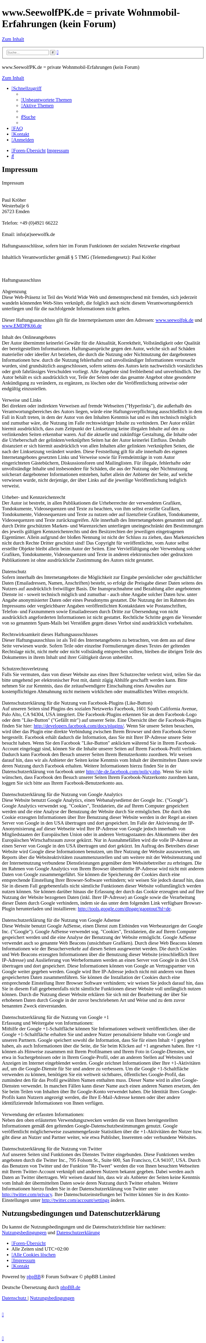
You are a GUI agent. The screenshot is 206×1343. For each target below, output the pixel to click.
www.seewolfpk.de (174, 320)
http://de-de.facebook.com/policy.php (123, 771)
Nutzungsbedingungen (24, 1232)
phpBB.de (70, 1287)
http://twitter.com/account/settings (76, 1200)
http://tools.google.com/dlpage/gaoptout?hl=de (124, 908)
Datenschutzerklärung (78, 1232)
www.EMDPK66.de (22, 325)
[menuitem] (46, 99)
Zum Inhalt (13, 39)
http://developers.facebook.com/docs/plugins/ (79, 725)
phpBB (34, 1276)
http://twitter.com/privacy (27, 1194)
